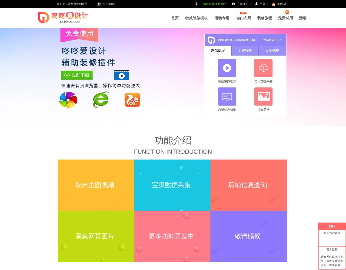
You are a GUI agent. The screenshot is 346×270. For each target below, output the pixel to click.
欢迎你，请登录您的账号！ (73, 4)
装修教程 (264, 18)
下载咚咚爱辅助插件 (211, 4)
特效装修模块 (196, 18)
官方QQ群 (106, 4)
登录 (260, 4)
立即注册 (240, 4)
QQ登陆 (279, 4)
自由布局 (243, 18)
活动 (302, 18)
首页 (175, 18)
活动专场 (221, 18)
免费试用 (285, 15)
